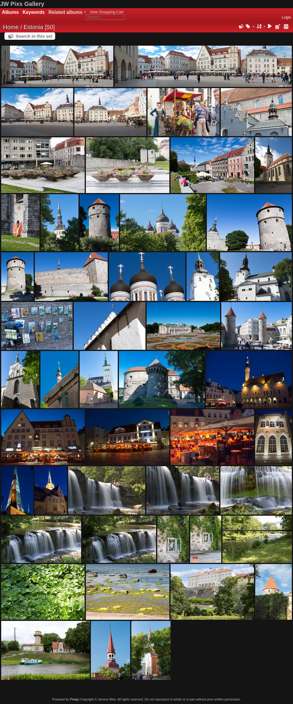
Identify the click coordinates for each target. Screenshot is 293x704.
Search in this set (34, 36)
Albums (10, 12)
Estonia (33, 27)
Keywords (34, 12)
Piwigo (74, 699)
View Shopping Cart (107, 12)
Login (286, 17)
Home (11, 27)
